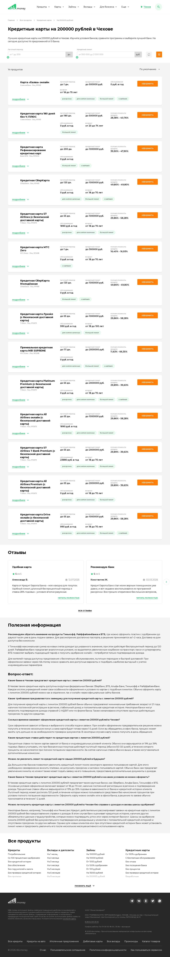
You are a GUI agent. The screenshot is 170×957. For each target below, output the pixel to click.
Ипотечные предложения (64, 941)
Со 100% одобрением (96, 865)
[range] (40, 54)
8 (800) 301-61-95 (92, 922)
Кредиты (43, 7)
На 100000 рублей (95, 854)
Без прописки (14, 876)
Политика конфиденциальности (108, 950)
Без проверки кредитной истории (24, 873)
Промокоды (131, 941)
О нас (43, 950)
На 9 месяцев (53, 876)
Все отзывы (85, 610)
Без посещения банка (136, 865)
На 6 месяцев (53, 873)
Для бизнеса (108, 7)
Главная (11, 20)
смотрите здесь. (69, 919)
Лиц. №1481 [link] (34, 183)
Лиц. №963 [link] (36, 85)
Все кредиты (15, 941)
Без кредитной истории (19, 861)
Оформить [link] (148, 83)
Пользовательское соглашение (67, 950)
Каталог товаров (151, 941)
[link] (132, 901)
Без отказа (131, 861)
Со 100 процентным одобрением (24, 858)
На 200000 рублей (95, 876)
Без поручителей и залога (20, 869)
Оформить (148, 115)
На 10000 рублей (94, 858)
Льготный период (15, 49)
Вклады (89, 7)
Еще (125, 7)
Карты (59, 7)
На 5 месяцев (53, 869)
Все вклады (113, 941)
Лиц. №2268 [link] (34, 253)
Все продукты (26, 20)
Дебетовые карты (93, 941)
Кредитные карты (44, 20)
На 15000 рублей (94, 873)
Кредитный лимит (84, 49)
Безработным (132, 876)
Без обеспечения (16, 865)
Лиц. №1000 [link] (34, 156)
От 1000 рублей (94, 861)
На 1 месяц (52, 854)
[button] (146, 6)
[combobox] (150, 69)
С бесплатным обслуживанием (140, 858)
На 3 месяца (53, 861)
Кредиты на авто (36, 941)
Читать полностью (68, 598)
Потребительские (16, 854)
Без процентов (133, 869)
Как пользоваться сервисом (146, 950)
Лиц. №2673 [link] (32, 223)
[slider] (40, 57)
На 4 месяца (53, 865)
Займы (74, 7)
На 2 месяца (53, 858)
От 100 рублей (93, 869)
